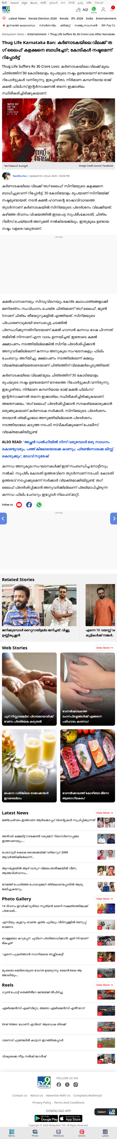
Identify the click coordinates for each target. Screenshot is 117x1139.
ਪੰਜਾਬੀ (71, 3)
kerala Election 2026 (42, 18)
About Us (36, 1095)
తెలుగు (33, 3)
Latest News (15, 813)
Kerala (63, 18)
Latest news (17, 18)
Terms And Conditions (69, 1102)
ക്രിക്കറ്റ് (65, 25)
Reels (7, 985)
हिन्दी (4, 3)
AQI (85, 9)
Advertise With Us (58, 1095)
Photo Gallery (16, 899)
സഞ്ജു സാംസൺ (86, 25)
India (89, 18)
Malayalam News (13, 34)
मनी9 (88, 3)
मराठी (43, 3)
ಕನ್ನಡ (24, 3)
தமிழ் (80, 3)
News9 (15, 3)
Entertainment (106, 18)
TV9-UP (99, 3)
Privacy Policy (42, 1102)
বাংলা (63, 3)
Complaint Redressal (87, 1095)
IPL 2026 (77, 18)
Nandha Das (20, 176)
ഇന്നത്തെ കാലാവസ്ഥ (20, 25)
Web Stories (14, 648)
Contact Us (19, 1095)
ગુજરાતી (53, 3)
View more (104, 648)
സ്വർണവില (47, 25)
